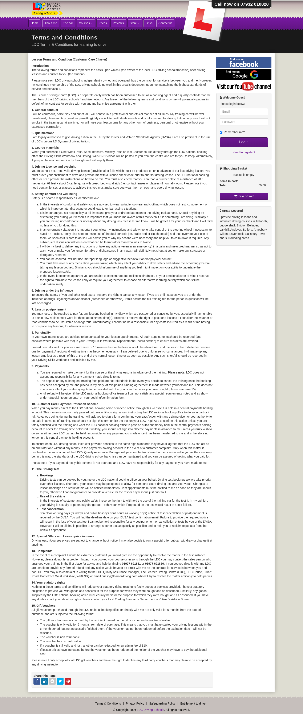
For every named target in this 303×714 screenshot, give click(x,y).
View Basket (244, 196)
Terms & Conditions (108, 703)
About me (50, 23)
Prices (103, 23)
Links (149, 23)
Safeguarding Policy (162, 703)
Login (244, 142)
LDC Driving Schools (150, 709)
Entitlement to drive (193, 703)
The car (68, 23)
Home (35, 23)
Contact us (165, 23)
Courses (86, 23)
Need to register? (244, 152)
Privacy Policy (135, 703)
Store (135, 23)
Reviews (118, 23)
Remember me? (232, 132)
